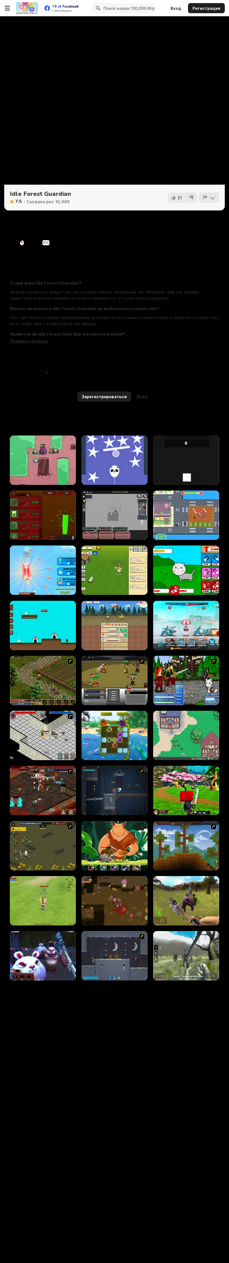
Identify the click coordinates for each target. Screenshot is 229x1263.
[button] (29, 341)
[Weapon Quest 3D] (43, 900)
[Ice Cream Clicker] (43, 570)
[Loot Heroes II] (43, 790)
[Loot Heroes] (43, 735)
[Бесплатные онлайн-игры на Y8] (27, 8)
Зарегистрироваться (104, 396)
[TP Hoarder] (114, 515)
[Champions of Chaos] (114, 680)
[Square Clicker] (186, 460)
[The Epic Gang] (114, 900)
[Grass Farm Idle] (43, 515)
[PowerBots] (43, 460)
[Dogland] (43, 625)
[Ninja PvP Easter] (186, 790)
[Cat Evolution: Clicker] (186, 570)
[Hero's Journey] (114, 845)
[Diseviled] (114, 790)
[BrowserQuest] (186, 735)
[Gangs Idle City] (186, 515)
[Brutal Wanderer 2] (186, 955)
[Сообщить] (209, 197)
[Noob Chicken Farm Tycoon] (114, 570)
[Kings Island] (43, 680)
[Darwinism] (114, 735)
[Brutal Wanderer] (186, 900)
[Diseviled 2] (114, 955)
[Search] (97, 8)
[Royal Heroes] (43, 845)
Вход (176, 8)
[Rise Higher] (114, 460)
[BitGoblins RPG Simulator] (114, 625)
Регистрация (206, 8)
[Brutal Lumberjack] (43, 955)
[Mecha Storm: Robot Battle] (186, 625)
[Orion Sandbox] (186, 845)
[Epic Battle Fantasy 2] (186, 680)
